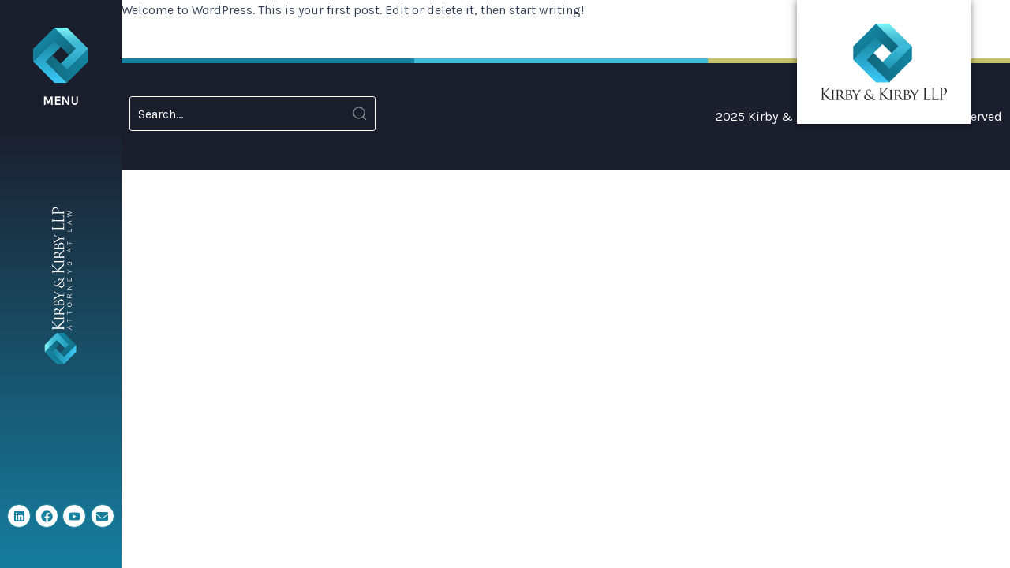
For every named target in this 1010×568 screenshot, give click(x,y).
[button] (60, 67)
